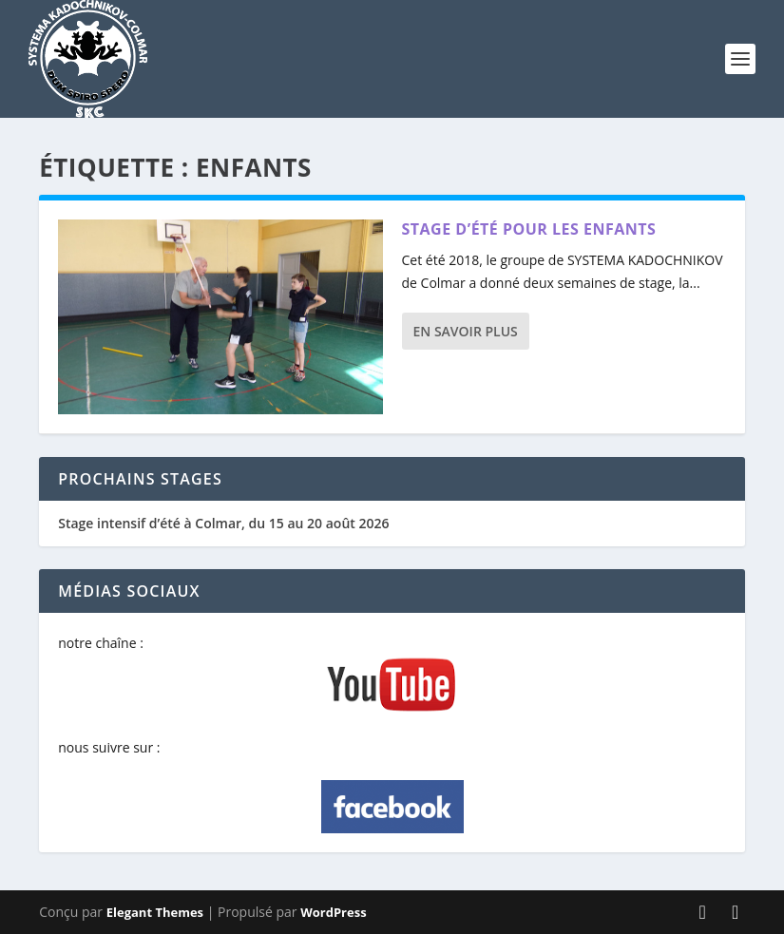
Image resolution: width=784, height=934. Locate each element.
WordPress (333, 912)
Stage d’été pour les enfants (529, 229)
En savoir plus (465, 331)
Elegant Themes (154, 912)
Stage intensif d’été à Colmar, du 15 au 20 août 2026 (223, 523)
